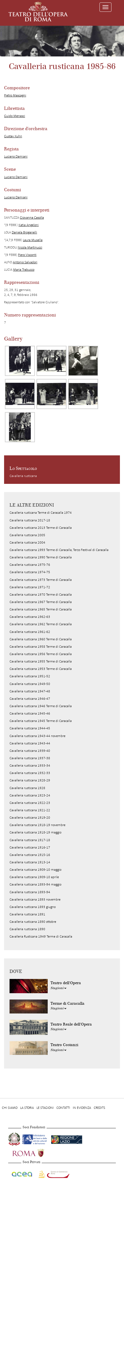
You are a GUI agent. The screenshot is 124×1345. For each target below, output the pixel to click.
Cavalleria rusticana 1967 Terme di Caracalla (41, 602)
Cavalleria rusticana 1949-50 (30, 684)
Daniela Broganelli (24, 232)
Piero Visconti (27, 255)
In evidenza (82, 1108)
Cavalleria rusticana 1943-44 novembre (37, 736)
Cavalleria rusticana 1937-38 (30, 758)
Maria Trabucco (23, 269)
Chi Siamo (9, 1108)
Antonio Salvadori (25, 262)
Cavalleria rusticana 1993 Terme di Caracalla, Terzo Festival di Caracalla (59, 550)
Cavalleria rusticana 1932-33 (30, 773)
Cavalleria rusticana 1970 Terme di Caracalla (41, 594)
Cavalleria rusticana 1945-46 (30, 713)
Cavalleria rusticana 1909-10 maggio (35, 869)
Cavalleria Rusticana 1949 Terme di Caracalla (41, 936)
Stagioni (58, 988)
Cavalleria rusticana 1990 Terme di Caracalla (41, 557)
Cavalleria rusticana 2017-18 (30, 520)
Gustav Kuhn (13, 136)
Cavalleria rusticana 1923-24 (30, 795)
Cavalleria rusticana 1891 (27, 914)
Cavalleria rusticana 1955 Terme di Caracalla (41, 661)
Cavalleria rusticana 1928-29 (30, 780)
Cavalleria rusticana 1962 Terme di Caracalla (41, 624)
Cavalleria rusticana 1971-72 (30, 587)
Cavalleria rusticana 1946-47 (30, 698)
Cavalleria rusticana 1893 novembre (35, 899)
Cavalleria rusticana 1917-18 (30, 840)
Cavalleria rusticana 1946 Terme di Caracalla (41, 706)
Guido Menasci (14, 116)
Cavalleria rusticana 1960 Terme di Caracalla (41, 639)
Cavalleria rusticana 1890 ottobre (33, 921)
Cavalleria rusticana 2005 (27, 535)
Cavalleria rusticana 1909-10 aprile (34, 877)
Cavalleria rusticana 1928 (27, 788)
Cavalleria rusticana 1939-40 (30, 751)
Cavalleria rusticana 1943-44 (30, 743)
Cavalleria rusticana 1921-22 (30, 810)
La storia (27, 1108)
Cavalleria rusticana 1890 (27, 929)
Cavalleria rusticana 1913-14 (30, 862)
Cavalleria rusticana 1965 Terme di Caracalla (41, 609)
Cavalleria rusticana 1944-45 (30, 728)
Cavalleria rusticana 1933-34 (30, 765)
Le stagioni (45, 1108)
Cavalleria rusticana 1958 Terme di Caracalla (41, 646)
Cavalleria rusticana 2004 (27, 542)
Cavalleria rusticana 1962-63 (30, 617)
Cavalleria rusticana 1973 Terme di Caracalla (41, 580)
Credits (99, 1108)
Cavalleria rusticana (23, 476)
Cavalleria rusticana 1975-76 (30, 564)
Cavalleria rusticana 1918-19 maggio (35, 832)
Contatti (63, 1108)
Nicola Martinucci (30, 247)
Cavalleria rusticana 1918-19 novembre (37, 825)
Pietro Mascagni (15, 95)
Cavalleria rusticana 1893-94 (30, 892)
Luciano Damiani (16, 156)
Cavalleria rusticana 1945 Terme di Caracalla (41, 721)
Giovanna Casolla (32, 217)
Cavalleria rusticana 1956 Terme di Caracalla (41, 654)
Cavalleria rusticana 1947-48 (30, 691)
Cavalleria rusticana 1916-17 (30, 847)
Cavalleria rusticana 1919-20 (30, 817)
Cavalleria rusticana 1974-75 (30, 572)
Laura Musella (33, 240)
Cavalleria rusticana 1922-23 (30, 803)
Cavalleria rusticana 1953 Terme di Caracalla (41, 669)
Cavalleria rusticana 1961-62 (30, 632)
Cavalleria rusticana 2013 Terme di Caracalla (41, 528)
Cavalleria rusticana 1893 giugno (33, 907)
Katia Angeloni (29, 225)
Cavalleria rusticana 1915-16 (30, 855)
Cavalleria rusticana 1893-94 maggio (35, 884)
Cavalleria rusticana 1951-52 (30, 676)
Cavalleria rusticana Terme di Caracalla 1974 (41, 512)
